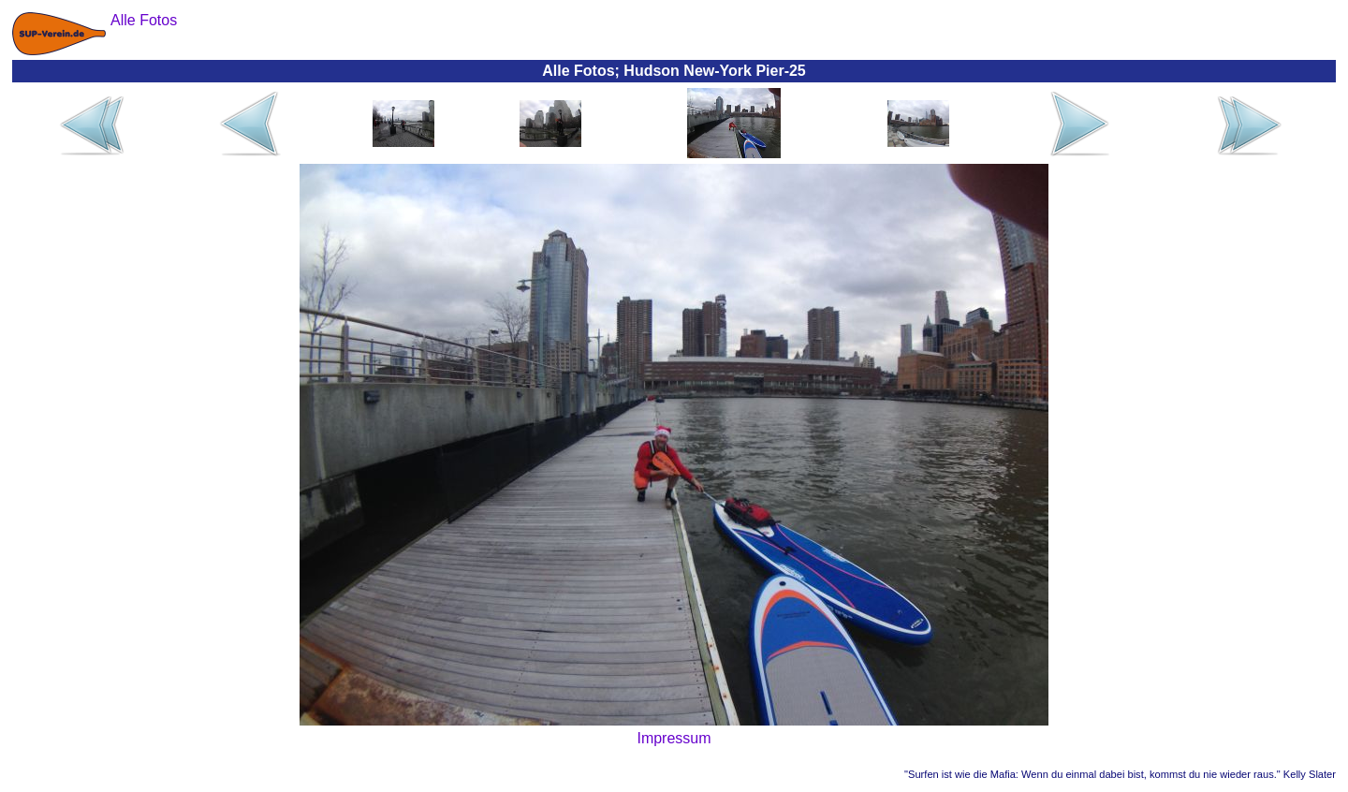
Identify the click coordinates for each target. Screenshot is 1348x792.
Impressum (674, 738)
